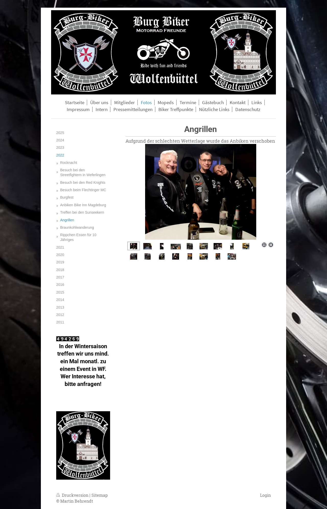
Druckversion (72, 495)
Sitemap (99, 495)
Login (265, 495)
